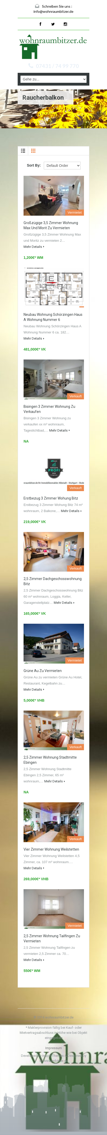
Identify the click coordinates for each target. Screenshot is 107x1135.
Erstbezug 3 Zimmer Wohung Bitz (51, 498)
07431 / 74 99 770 (57, 66)
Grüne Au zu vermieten (43, 671)
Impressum (53, 1048)
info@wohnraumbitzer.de (53, 11)
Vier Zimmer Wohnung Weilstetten (51, 849)
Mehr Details (34, 247)
